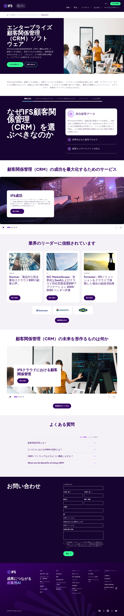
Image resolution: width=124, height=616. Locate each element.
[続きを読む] (17, 211)
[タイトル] (14, 297)
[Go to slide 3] (14, 227)
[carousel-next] (121, 227)
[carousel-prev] (116, 227)
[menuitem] (7, 6)
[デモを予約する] (15, 64)
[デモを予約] (115, 3)
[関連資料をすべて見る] (62, 406)
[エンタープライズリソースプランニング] (28, 15)
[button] (91, 121)
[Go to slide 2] (12, 227)
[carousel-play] (3, 227)
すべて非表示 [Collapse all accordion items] (93, 437)
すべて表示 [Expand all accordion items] (83, 437)
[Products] (12, 15)
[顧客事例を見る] (62, 320)
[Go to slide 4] (16, 227)
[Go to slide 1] (9, 227)
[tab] (27, 99)
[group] (62, 200)
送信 (68, 554)
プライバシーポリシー (87, 546)
